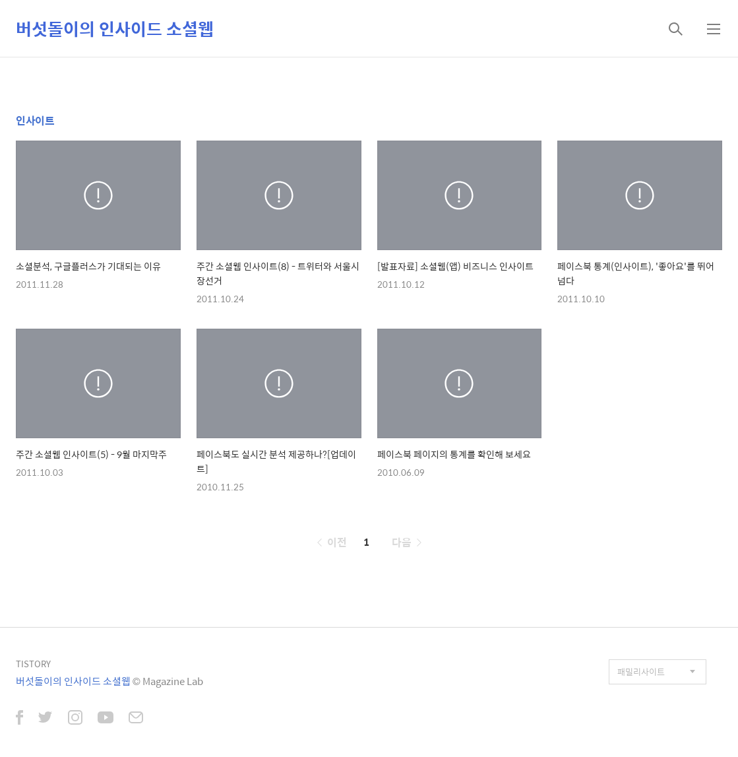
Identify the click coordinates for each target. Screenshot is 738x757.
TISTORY (33, 664)
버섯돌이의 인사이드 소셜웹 (115, 28)
